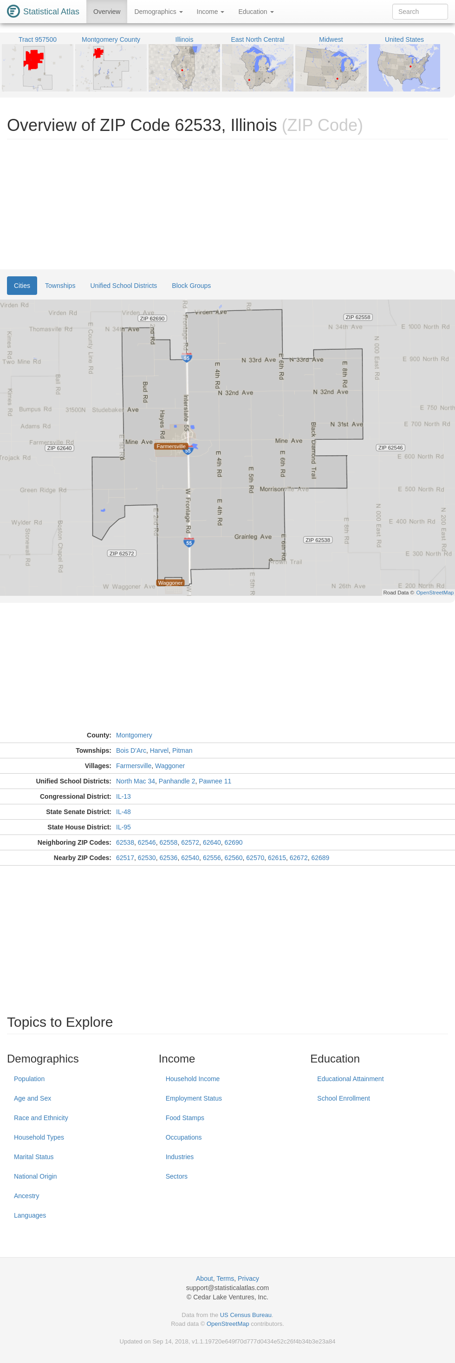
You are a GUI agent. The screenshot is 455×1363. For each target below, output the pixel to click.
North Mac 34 (135, 781)
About (204, 1278)
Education (255, 11)
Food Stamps (185, 1118)
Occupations (184, 1137)
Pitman (182, 750)
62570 (255, 857)
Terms (225, 1278)
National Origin (35, 1176)
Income (211, 11)
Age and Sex (32, 1098)
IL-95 (123, 827)
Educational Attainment (350, 1079)
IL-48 (123, 811)
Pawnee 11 (215, 781)
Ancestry (26, 1196)
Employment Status (194, 1098)
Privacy (248, 1278)
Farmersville (133, 766)
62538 (125, 842)
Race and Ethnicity (41, 1118)
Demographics (158, 11)
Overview (106, 11)
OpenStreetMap (228, 1323)
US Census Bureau (246, 1314)
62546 (147, 842)
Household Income (193, 1079)
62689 (320, 857)
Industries (180, 1157)
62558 (168, 842)
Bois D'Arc (131, 750)
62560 (234, 857)
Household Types (39, 1137)
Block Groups (191, 285)
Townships (60, 285)
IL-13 (123, 796)
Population (29, 1079)
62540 (190, 857)
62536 (168, 857)
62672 (299, 857)
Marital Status (34, 1157)
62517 (125, 857)
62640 (212, 842)
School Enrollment (343, 1098)
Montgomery (134, 735)
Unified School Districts (123, 285)
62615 (277, 857)
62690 (234, 842)
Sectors (177, 1176)
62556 (212, 857)
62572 (190, 842)
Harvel (159, 750)
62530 (147, 857)
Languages (30, 1215)
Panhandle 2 (177, 781)
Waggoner (170, 766)
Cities (22, 285)
